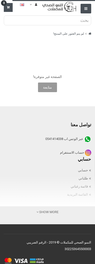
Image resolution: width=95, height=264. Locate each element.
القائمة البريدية (77, 194)
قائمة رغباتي (79, 186)
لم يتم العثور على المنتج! (68, 33)
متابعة (47, 87)
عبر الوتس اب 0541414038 (68, 139)
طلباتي (83, 178)
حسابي (83, 170)
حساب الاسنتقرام (75, 152)
